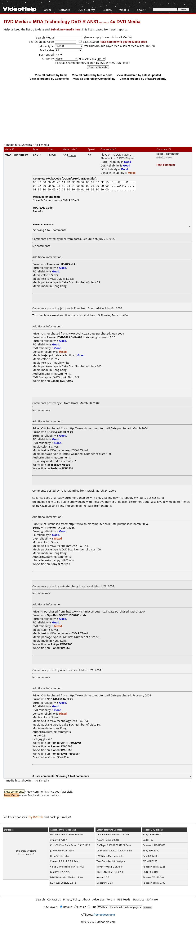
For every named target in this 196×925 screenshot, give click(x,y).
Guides (107, 10)
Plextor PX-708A (57, 527)
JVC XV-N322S (150, 861)
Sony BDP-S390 (151, 850)
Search (40, 899)
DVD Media (16, 21)
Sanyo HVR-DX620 (152, 834)
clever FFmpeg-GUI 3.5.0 (109, 866)
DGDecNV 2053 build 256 (109, 872)
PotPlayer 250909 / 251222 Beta (113, 845)
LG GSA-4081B (56, 432)
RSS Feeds (123, 899)
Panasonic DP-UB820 (154, 845)
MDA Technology (16, 155)
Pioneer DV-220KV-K (153, 877)
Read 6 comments (167, 154)
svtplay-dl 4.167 (58, 839)
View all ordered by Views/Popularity (143, 78)
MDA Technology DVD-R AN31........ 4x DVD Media (86, 21)
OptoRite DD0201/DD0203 (63, 615)
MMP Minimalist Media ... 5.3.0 (66, 877)
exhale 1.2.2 (102, 877)
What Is (124, 10)
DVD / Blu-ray (86, 10)
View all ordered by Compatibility (94, 78)
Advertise (98, 899)
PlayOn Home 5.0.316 (107, 839)
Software (64, 10)
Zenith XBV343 (150, 856)
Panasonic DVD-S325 (154, 866)
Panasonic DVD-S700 (154, 882)
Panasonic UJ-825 (58, 264)
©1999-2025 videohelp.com (98, 922)
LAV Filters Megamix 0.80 (109, 856)
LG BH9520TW (150, 872)
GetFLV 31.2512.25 (60, 872)
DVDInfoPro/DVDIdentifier (79, 178)
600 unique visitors (26, 850)
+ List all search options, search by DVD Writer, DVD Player (92, 63)
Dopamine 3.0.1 (104, 882)
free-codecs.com (104, 914)
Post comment (165, 164)
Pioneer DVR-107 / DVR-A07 (64, 337)
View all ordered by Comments (49, 78)
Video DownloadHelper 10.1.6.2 (67, 866)
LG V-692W (62, 757)
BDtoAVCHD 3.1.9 (59, 856)
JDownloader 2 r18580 (62, 850)
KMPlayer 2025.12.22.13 (63, 882)
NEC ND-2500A (56, 699)
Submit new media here (65, 29)
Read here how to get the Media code (123, 41)
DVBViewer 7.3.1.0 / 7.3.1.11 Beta (114, 850)
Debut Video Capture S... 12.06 (112, 834)
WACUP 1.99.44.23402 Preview (66, 834)
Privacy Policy (71, 899)
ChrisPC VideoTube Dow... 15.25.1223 (70, 845)
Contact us (54, 899)
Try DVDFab (35, 817)
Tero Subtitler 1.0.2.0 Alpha (110, 861)
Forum (46, 10)
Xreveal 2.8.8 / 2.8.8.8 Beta (64, 861)
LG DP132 (148, 839)
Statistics (138, 899)
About (140, 10)
